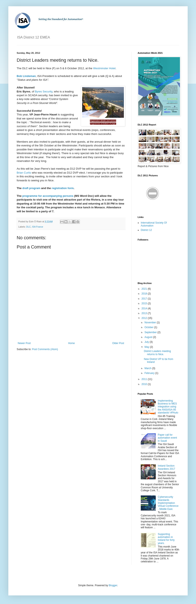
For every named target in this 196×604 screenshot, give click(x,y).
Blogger (113, 585)
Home (71, 343)
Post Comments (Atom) (45, 349)
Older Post (118, 343)
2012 (145, 318)
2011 (145, 379)
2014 (145, 308)
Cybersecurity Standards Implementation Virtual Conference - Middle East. (168, 503)
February (149, 373)
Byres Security (43, 91)
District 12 (146, 230)
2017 (145, 298)
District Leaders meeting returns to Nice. (157, 353)
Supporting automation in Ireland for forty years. (166, 539)
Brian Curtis (24, 172)
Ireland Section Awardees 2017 (166, 467)
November (150, 322)
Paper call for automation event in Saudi (167, 437)
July (147, 341)
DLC (28, 226)
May (147, 347)
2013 (145, 313)
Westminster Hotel (104, 68)
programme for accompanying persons (47, 195)
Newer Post (24, 343)
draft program (31, 188)
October (149, 327)
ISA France (37, 226)
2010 (145, 384)
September (150, 332)
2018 (145, 293)
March (148, 368)
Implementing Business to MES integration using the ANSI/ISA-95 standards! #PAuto (168, 406)
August (148, 337)
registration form (63, 188)
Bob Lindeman (26, 76)
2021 (145, 288)
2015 (145, 303)
